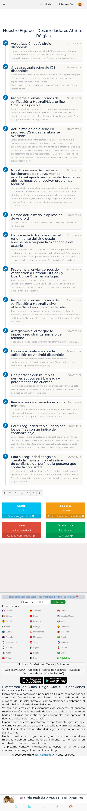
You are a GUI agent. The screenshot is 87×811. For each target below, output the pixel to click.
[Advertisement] (43, 18)
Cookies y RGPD (15, 669)
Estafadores (37, 664)
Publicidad (33, 669)
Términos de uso (33, 673)
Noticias (23, 664)
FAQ (61, 673)
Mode (46, 4)
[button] (3, 4)
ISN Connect (43, 754)
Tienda (50, 664)
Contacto (51, 673)
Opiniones (63, 664)
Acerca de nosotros (54, 669)
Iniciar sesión (65, 4)
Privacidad (74, 669)
